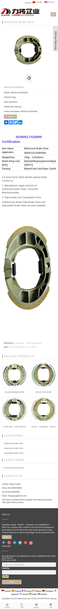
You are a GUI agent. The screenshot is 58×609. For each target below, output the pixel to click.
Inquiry (36, 605)
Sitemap (53, 599)
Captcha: (6, 568)
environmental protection (14, 468)
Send (12, 582)
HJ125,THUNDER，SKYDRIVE (23, 347)
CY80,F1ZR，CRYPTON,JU (14, 427)
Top (51, 605)
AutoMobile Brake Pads (13, 453)
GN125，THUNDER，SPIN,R (43, 427)
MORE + (6, 537)
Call (22, 605)
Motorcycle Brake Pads (13, 443)
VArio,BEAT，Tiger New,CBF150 (28, 343)
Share (7, 605)
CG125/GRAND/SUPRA (14, 392)
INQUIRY (10, 117)
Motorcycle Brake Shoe (13, 448)
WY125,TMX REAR (43, 392)
